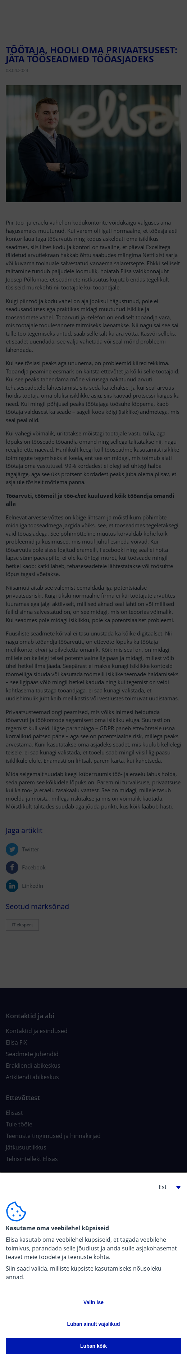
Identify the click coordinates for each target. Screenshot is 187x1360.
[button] (166, 1187)
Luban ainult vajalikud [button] (93, 1324)
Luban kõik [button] (93, 1346)
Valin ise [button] (93, 1302)
